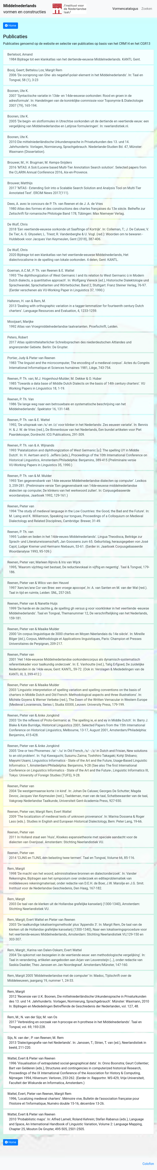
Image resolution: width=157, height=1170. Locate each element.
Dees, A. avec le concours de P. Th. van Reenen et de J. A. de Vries (55, 204)
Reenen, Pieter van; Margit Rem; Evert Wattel (39, 812)
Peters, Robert (17, 337)
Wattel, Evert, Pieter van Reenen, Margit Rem (39, 1094)
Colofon (148, 1164)
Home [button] (10, 25)
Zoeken (146, 9)
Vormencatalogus (125, 9)
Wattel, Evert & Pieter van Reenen (31, 1058)
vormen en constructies (24, 8)
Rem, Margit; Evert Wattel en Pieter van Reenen (41, 920)
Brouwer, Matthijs (20, 183)
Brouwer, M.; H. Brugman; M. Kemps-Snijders (39, 162)
